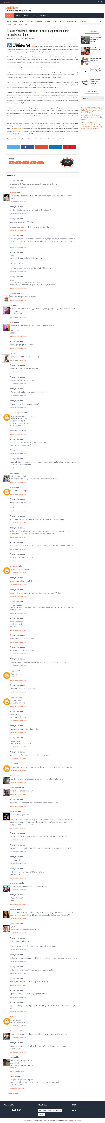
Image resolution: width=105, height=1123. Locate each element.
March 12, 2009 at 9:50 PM (18, 494)
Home (9, 15)
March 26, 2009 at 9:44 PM (18, 1052)
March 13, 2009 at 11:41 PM (18, 770)
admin (10, 158)
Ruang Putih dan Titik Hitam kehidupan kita (95, 70)
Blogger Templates (58, 1120)
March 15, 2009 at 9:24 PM (18, 878)
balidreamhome (15, 787)
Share (27, 147)
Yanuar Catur (14, 697)
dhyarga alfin (14, 1031)
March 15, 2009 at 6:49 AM (18, 828)
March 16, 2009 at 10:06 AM (18, 904)
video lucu (41, 1114)
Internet (43, 15)
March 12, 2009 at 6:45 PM (18, 247)
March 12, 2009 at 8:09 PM (18, 300)
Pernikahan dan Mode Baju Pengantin (95, 59)
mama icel (13, 909)
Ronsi (11, 1016)
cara (44, 1110)
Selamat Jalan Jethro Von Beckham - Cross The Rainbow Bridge (92, 117)
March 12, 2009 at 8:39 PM (18, 360)
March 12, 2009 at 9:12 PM (18, 434)
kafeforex (13, 1076)
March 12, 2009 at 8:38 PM (18, 348)
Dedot (11, 322)
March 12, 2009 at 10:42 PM (18, 523)
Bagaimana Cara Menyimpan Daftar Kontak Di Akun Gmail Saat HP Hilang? (91, 110)
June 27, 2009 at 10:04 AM (17, 1088)
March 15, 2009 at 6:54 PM (18, 863)
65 (27, 38)
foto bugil (58, 1110)
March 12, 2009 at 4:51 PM (18, 201)
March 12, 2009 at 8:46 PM (18, 395)
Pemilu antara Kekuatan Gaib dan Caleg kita (96, 49)
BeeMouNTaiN (14, 883)
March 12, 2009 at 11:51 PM (18, 537)
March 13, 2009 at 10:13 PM (18, 747)
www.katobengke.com (17, 413)
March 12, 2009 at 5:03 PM (18, 213)
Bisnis (34, 15)
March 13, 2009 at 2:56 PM (18, 666)
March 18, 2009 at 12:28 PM (18, 985)
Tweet (13, 147)
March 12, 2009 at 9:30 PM (18, 468)
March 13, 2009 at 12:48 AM (18, 573)
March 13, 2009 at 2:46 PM (18, 642)
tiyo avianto (13, 566)
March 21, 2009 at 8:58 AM (18, 1038)
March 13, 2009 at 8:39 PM (18, 706)
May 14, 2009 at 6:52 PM (17, 1071)
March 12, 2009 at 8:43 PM (18, 372)
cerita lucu (51, 1110)
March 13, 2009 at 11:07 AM (18, 630)
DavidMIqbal (14, 192)
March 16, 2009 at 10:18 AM (18, 918)
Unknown (13, 487)
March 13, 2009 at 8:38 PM (18, 692)
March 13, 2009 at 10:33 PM (18, 759)
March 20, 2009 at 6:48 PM (18, 1026)
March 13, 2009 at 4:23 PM (18, 680)
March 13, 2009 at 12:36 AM (18, 549)
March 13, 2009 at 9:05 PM (18, 732)
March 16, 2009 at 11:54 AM (18, 933)
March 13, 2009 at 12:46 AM (18, 561)
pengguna (13, 671)
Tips (26, 15)
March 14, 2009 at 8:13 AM (18, 782)
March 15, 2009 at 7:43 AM (18, 852)
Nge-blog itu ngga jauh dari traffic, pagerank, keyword (96, 39)
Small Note (11, 8)
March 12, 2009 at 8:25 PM (18, 336)
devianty (12, 776)
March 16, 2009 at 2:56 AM (18, 890)
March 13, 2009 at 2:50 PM (18, 654)
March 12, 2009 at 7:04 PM (18, 271)
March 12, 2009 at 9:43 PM (18, 482)
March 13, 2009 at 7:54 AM (18, 596)
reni (11, 305)
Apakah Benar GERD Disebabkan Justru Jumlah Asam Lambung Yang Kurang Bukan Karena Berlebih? (91, 125)
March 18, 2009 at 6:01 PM (18, 1011)
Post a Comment (13, 1093)
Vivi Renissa (13, 811)
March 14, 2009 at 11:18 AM (18, 794)
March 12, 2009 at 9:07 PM (18, 407)
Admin (12, 764)
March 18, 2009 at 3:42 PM (18, 997)
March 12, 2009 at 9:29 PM (18, 453)
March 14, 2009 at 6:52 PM (18, 806)
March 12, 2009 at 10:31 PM (18, 511)
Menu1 (18, 15)
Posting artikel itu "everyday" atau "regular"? (95, 81)
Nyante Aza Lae (15, 923)
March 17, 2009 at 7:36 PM (18, 961)
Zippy (11, 473)
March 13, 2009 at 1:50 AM (18, 584)
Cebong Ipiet (14, 293)
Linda (11, 353)
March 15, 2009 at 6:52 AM (18, 840)
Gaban (12, 1057)
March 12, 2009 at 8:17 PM (18, 317)
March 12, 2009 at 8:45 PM (18, 384)
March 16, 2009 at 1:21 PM (18, 949)
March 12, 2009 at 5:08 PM (18, 230)
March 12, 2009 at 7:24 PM (18, 288)
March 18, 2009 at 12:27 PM (18, 973)
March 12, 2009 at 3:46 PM (18, 187)
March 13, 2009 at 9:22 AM (18, 613)
